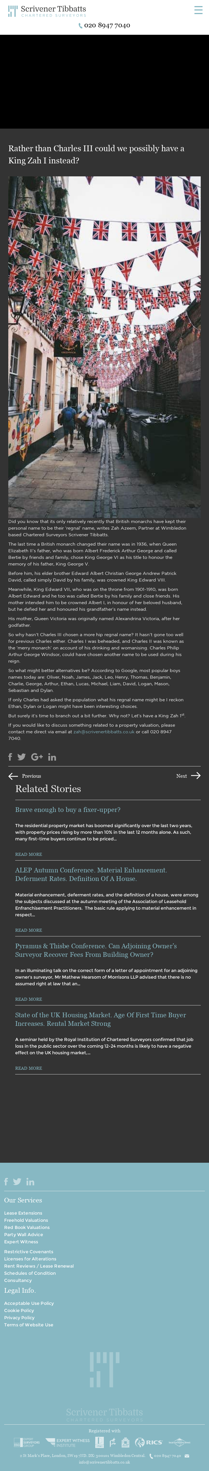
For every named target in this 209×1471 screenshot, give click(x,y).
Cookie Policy (19, 1310)
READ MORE (28, 854)
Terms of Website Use (28, 1324)
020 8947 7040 (165, 1455)
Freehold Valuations (26, 1220)
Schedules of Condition (30, 1273)
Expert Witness (21, 1241)
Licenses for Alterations (30, 1259)
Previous (31, 776)
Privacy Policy (19, 1317)
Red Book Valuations (27, 1227)
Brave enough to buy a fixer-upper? (68, 810)
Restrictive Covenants (28, 1251)
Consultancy (18, 1280)
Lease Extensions (23, 1213)
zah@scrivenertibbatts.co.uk (103, 731)
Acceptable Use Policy (29, 1303)
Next (181, 776)
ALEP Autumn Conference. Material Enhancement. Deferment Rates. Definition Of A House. (91, 874)
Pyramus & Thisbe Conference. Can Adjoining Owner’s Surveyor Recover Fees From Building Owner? (96, 950)
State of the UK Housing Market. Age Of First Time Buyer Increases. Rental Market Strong (100, 1019)
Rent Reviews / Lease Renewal (39, 1266)
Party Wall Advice (23, 1234)
